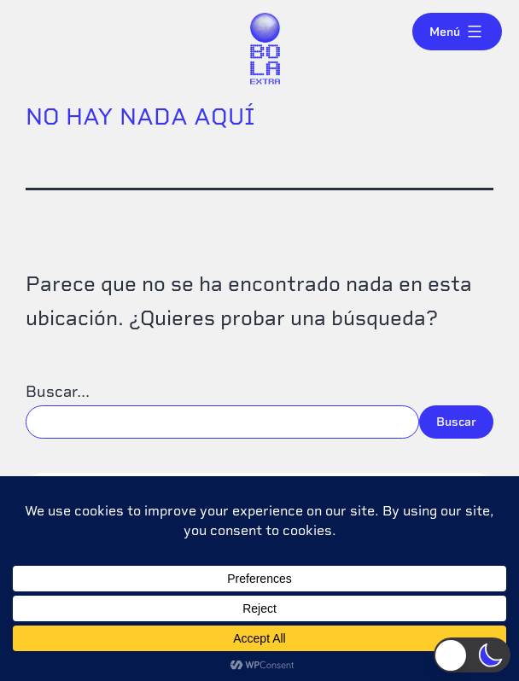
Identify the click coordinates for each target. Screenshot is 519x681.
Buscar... (58, 391)
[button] (472, 654)
